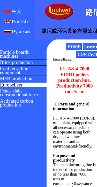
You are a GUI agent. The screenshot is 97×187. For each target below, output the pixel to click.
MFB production (16, 78)
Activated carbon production (16, 103)
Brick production (16, 62)
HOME (74, 46)
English (19, 21)
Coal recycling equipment (14, 70)
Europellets (11, 85)
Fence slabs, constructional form (19, 93)
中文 (16, 11)
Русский (20, 31)
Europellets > (62, 59)
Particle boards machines (14, 54)
